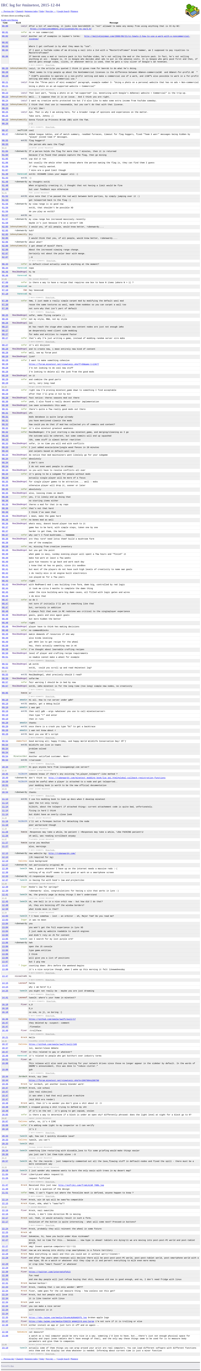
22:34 (5, 1291)
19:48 (5, 1103)
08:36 (5, 497)
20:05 (5, 1115)
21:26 (5, 1178)
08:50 (5, 646)
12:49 (5, 905)
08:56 (5, 678)
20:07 (4, 1118)
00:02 (5, 36)
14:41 (5, 998)
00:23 (5, 93)
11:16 (5, 821)
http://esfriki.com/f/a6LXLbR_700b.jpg (81, 1185)
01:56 (5, 204)
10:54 (5, 792)
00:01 (5, 32)
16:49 (5, 1030)
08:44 (5, 588)
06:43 (5, 264)
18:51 (5, 1059)
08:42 (5, 573)
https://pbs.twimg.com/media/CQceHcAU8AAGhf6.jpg (58, 1318)
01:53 (5, 200)
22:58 (5, 1332)
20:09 (5, 1125)
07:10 (5, 290)
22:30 (5, 1272)
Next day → (51, 11)
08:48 (5, 611)
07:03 (4, 279)
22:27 (5, 1240)
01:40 (5, 174)
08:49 (5, 634)
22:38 (5, 1325)
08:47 (5, 600)
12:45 (5, 901)
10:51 (5, 785)
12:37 (5, 880)
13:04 (5, 923)
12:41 (5, 895)
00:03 (5, 46)
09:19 (5, 700)
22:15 (5, 1203)
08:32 (5, 424)
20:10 (5, 1129)
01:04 (5, 151)
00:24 (5, 101)
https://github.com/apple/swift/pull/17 (52, 1019)
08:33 (5, 436)
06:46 (5, 272)
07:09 (5, 282)
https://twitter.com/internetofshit (50, 1272)
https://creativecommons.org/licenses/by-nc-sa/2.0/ (61, 29)
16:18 (5, 1004)
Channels (19, 11)
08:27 (5, 327)
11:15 (4, 818)
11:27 (4, 839)
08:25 (5, 315)
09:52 (5, 741)
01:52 (5, 196)
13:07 (5, 962)
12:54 (4, 913)
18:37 (5, 1044)
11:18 (4, 829)
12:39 (4, 884)
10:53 (4, 789)
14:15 (5, 983)
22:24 (5, 1229)
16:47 (5, 1023)
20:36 (5, 1154)
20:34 (4, 1147)
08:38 (5, 539)
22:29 (5, 1264)
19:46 (5, 1084)
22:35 (5, 1317)
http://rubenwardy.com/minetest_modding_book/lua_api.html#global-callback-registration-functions (107, 778)
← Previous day (7, 11)
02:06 (5, 242)
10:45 (5, 774)
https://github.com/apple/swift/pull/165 (53, 1044)
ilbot (12, 1366)
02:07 (5, 253)
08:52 (5, 664)
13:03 (5, 916)
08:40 (5, 554)
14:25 (5, 991)
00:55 (5, 140)
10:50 (5, 782)
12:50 (5, 909)
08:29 (5, 375)
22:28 (5, 1254)
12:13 (5, 853)
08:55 (4, 671)
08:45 (5, 592)
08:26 (5, 319)
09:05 (5, 693)
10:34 (5, 767)
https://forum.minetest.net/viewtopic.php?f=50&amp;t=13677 (64, 364)
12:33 (5, 876)
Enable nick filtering (9, 20)
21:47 (5, 1185)
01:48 (5, 182)
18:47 (5, 1052)
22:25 (5, 1232)
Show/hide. (50, 65)
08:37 (5, 527)
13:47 (5, 976)
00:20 (5, 68)
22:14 (5, 1200)
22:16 (4, 1207)
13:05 (5, 939)
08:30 (5, 398)
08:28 (5, 349)
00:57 (4, 148)
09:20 (5, 723)
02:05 (5, 227)
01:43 (5, 178)
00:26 (5, 123)
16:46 (5, 1019)
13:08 (5, 969)
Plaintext (74, 11)
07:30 (5, 301)
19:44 (5, 1076)
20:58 (4, 1167)
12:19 (5, 861)
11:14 (5, 803)
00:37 (5, 130)
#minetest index (31, 11)
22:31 (5, 1279)
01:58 (5, 223)
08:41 (5, 565)
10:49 (5, 778)
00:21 (5, 82)
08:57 (5, 682)
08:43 (5, 577)
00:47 (5, 134)
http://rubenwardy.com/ (62, 853)
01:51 (4, 193)
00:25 (5, 108)
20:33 (5, 1136)
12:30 (5, 868)
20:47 (4, 1158)
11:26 (5, 832)
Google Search (63, 11)
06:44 (5, 268)
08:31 (5, 409)
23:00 (5, 1336)
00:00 (5, 26)
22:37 (5, 1321)
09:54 (5, 745)
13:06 (5, 943)
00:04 (5, 50)
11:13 (5, 799)
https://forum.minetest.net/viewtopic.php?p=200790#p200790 (64, 1080)
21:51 (5, 1193)
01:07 (5, 170)
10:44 (4, 771)
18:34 (4, 1041)
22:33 (5, 1287)
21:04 (5, 1174)
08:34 (5, 455)
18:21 (5, 1037)
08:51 (5, 657)
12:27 (5, 865)
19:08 (5, 1063)
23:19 (5, 1348)
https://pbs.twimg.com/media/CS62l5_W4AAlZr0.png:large (61, 1321)
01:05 (5, 159)
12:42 (4, 898)
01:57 (5, 215)
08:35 (5, 482)
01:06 (5, 163)
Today (41, 11)
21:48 (5, 1189)
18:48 (5, 1056)
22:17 (5, 1218)
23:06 (4, 1345)
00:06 (5, 56)
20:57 (5, 1161)
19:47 (5, 1088)
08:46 (5, 596)
